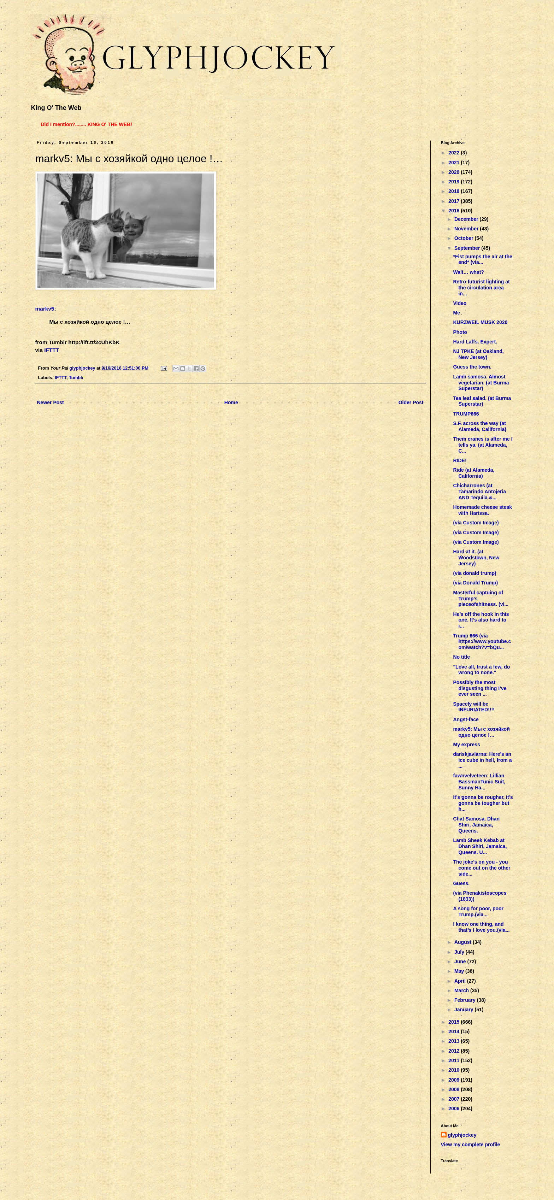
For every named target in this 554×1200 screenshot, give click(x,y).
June (460, 961)
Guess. (461, 883)
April (460, 981)
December (467, 219)
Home (231, 402)
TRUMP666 (466, 414)
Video (459, 303)
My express (466, 744)
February (465, 1000)
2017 (454, 201)
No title (461, 657)
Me (456, 313)
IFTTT (51, 350)
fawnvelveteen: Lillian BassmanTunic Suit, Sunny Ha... (479, 781)
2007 (454, 1099)
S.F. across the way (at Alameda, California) (479, 426)
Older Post (411, 402)
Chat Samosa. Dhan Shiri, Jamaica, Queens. (476, 825)
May (459, 971)
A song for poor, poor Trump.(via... (478, 911)
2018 (454, 191)
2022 (454, 152)
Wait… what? (468, 272)
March (462, 990)
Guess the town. (472, 367)
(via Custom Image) (476, 522)
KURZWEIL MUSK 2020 (480, 322)
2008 (454, 1089)
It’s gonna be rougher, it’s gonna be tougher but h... (483, 803)
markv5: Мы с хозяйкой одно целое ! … (481, 732)
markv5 (44, 309)
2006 (454, 1108)
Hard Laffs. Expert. (475, 342)
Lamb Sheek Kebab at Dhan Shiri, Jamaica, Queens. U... (480, 846)
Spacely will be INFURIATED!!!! (473, 707)
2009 (454, 1080)
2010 (454, 1070)
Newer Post (50, 402)
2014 (454, 1031)
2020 (454, 172)
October (464, 238)
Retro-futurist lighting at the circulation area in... (481, 287)
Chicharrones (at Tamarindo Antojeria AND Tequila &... (479, 491)
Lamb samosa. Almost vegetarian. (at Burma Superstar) (481, 383)
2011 (454, 1060)
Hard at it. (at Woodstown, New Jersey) (476, 557)
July (460, 952)
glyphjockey (462, 1135)
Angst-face (465, 719)
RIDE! (459, 460)
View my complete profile (470, 1144)
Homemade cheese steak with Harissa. (482, 510)
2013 (454, 1041)
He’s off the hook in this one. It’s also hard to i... (481, 620)
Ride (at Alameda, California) (473, 473)
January (464, 1009)
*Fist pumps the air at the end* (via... (482, 259)
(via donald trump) (474, 573)
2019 (454, 181)
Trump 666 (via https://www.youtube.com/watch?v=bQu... (482, 642)
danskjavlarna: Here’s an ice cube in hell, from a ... (482, 760)
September (467, 248)
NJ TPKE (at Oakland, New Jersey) (478, 354)
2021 (454, 162)
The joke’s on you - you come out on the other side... (481, 868)
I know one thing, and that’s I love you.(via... (481, 927)
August (463, 942)
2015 (454, 1022)
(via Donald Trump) (475, 583)
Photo (460, 332)
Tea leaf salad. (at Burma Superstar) (482, 401)
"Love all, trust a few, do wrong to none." (481, 670)
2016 (454, 210)
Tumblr (76, 377)
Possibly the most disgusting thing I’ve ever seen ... (479, 688)
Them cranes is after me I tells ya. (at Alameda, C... (482, 445)
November (467, 228)
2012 (454, 1051)
